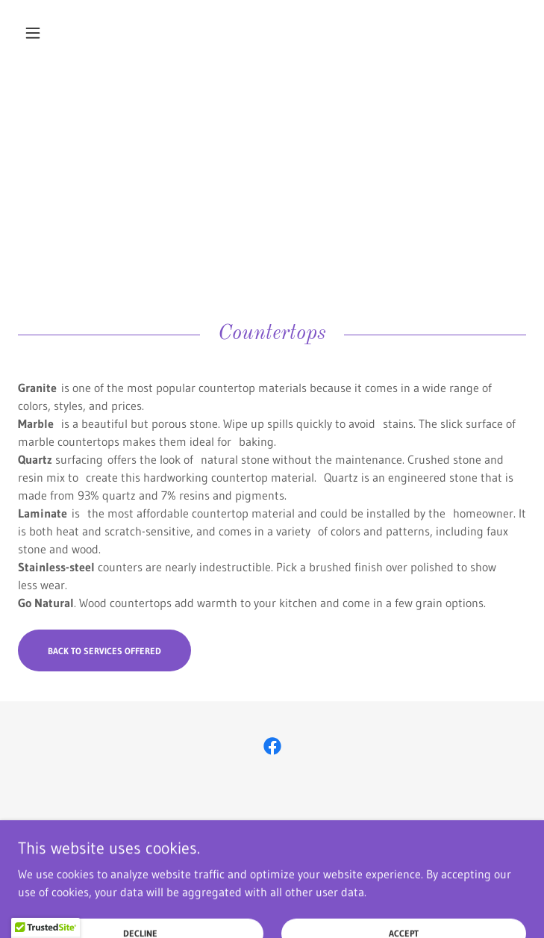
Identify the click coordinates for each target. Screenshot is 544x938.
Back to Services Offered (104, 650)
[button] (56, 33)
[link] (272, 32)
